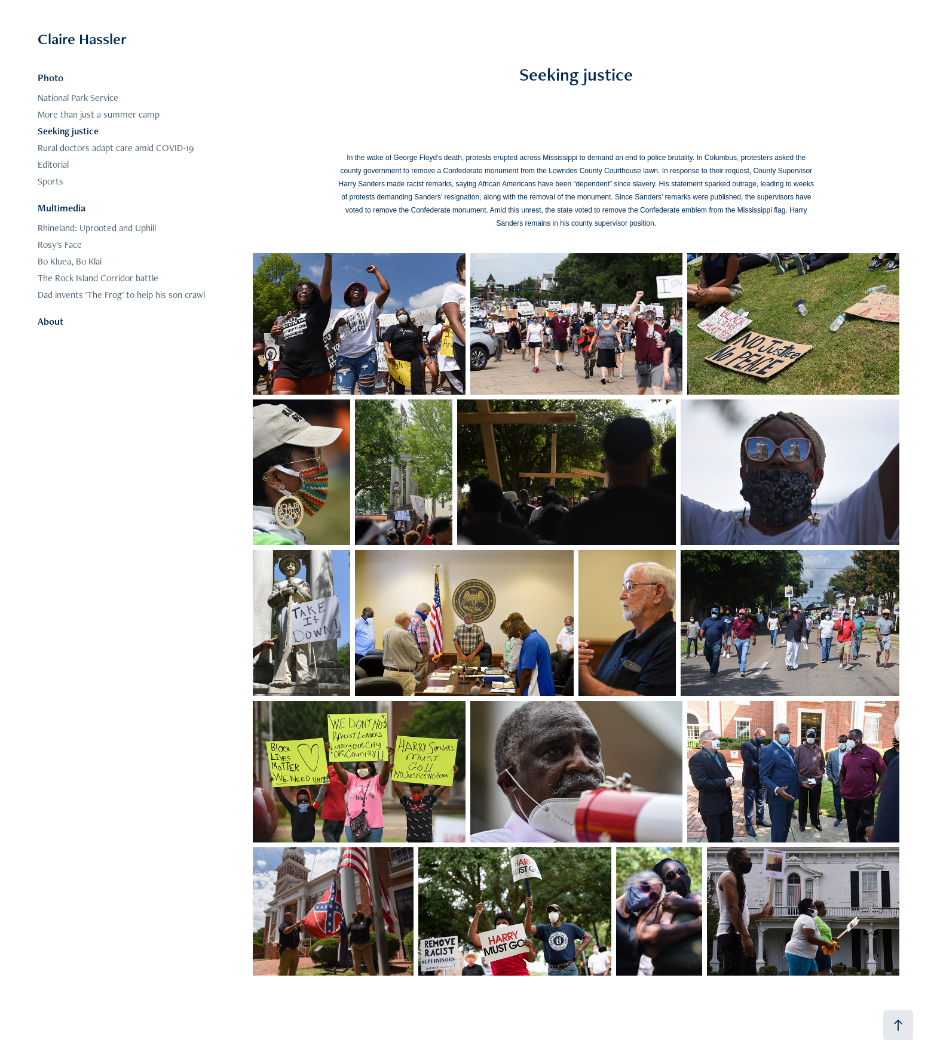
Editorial (53, 164)
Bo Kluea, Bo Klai (70, 261)
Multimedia (61, 207)
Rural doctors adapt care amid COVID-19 (116, 148)
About (50, 321)
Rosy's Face (60, 244)
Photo (50, 77)
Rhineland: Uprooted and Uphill (97, 228)
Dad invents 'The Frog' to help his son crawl (121, 294)
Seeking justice (68, 131)
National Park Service (78, 97)
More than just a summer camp (99, 114)
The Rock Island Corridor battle (98, 278)
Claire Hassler (82, 39)
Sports (50, 181)
